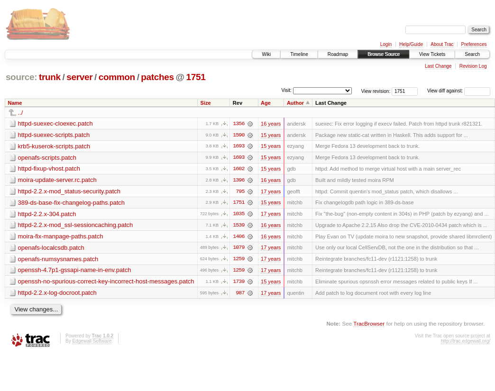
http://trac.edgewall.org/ (465, 342)
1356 (238, 123)
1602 (238, 169)
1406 (238, 237)
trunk (50, 77)
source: (21, 77)
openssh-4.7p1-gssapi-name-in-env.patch (74, 271)
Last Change (438, 66)
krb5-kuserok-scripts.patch (54, 146)
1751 (196, 77)
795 (240, 192)
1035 (238, 214)
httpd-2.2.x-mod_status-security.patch (69, 191)
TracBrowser (369, 325)
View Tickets (432, 54)
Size (206, 103)
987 (240, 294)
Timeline (299, 54)
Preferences (474, 44)
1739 (238, 283)
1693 (238, 146)
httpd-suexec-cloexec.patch (55, 123)
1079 (238, 249)
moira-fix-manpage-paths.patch (60, 237)
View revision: (376, 90)
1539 (238, 226)
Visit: (286, 90)
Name (15, 103)
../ (20, 112)
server (79, 77)
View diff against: (458, 90)
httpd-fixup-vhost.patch (49, 169)
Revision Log (473, 66)
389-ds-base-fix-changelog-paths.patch (71, 203)
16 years (271, 124)
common (117, 77)
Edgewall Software (91, 342)
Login (386, 44)
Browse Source (383, 54)
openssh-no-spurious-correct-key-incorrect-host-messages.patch (106, 282)
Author (295, 103)
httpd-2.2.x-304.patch (47, 214)
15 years (271, 135)
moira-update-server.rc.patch (57, 180)
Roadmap (338, 54)
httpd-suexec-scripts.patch (54, 134)
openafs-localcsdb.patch (51, 248)
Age (266, 103)
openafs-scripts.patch (47, 157)
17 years (271, 192)
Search (472, 54)
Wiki (266, 54)
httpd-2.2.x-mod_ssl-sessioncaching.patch (75, 225)
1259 (238, 260)
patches (157, 77)
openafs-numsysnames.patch (58, 260)
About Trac (442, 44)
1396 (238, 180)
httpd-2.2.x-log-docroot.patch (57, 294)
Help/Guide (411, 44)
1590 (238, 135)
